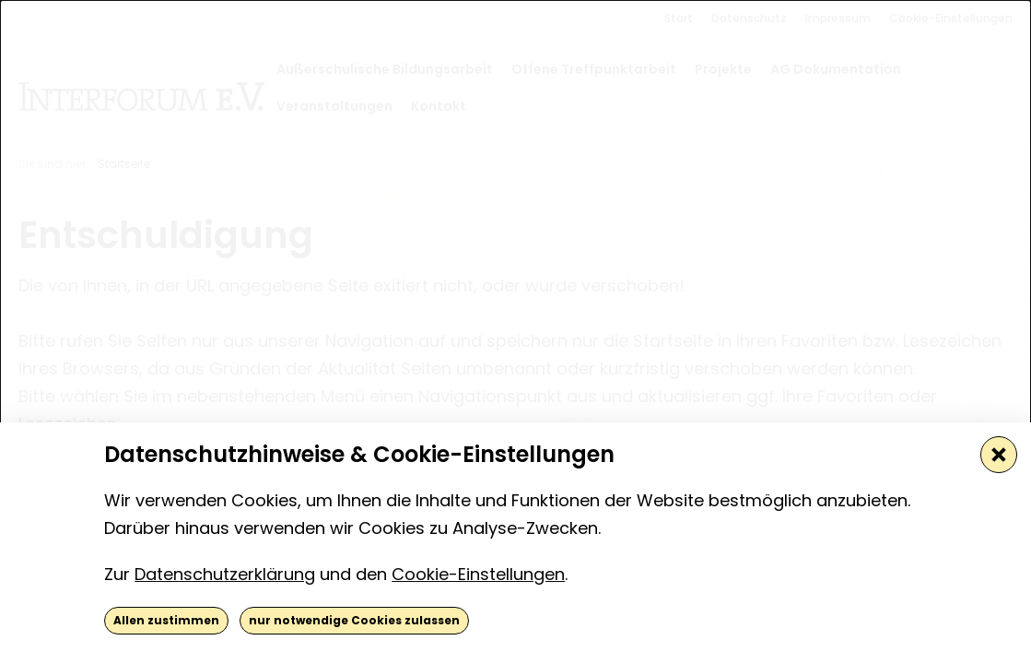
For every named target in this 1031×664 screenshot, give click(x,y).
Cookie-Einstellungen (478, 574)
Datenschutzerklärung (225, 574)
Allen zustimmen (166, 620)
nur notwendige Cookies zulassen (354, 620)
